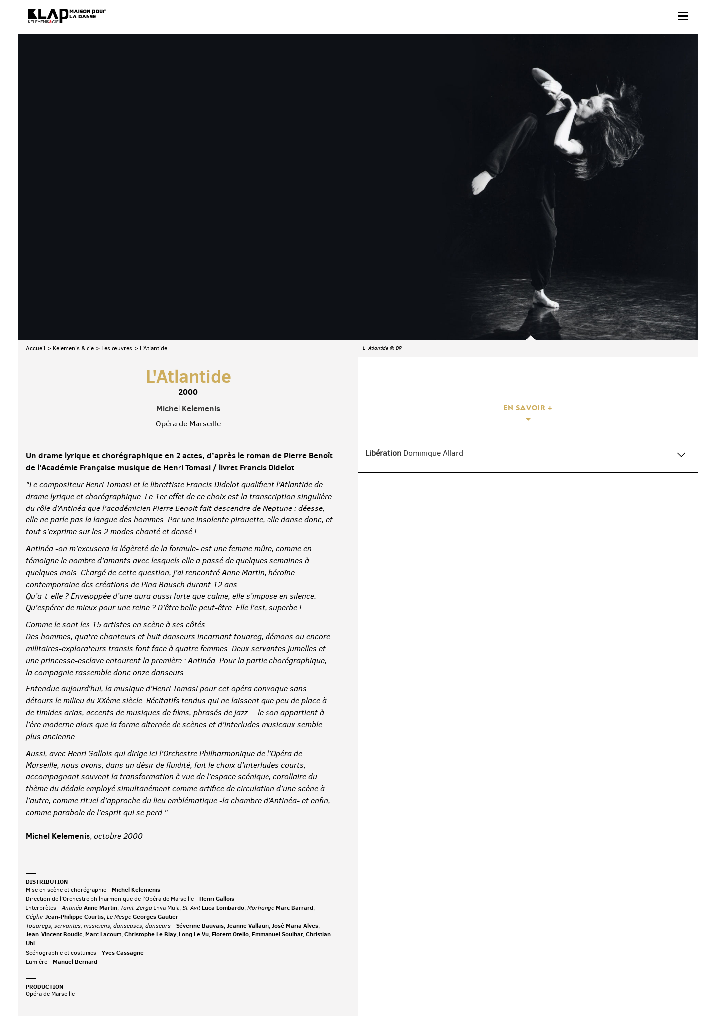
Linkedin (678, 938)
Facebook (574, 938)
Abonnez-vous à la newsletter (68, 940)
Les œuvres (116, 241)
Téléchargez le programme (155, 940)
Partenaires (94, 984)
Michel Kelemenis (188, 300)
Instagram (636, 938)
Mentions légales (183, 984)
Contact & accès (47, 984)
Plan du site (135, 984)
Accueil (35, 241)
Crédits (226, 984)
